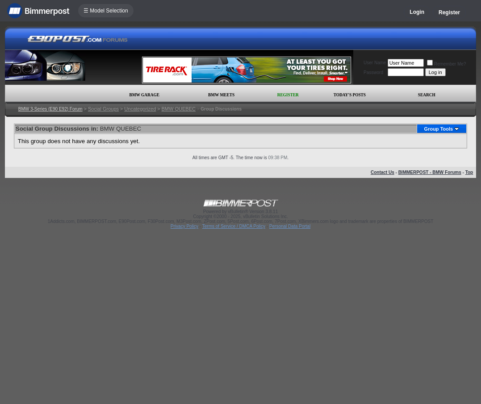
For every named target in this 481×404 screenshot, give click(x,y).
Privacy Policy (184, 226)
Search (426, 95)
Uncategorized (140, 108)
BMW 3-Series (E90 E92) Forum (50, 109)
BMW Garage (144, 95)
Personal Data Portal (289, 226)
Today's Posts (350, 95)
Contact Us (382, 172)
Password (373, 72)
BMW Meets (221, 95)
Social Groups (103, 108)
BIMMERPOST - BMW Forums (429, 172)
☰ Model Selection (106, 11)
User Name (375, 62)
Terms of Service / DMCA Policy (233, 226)
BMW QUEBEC (179, 108)
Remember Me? (446, 64)
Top (469, 172)
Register (449, 12)
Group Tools (438, 129)
